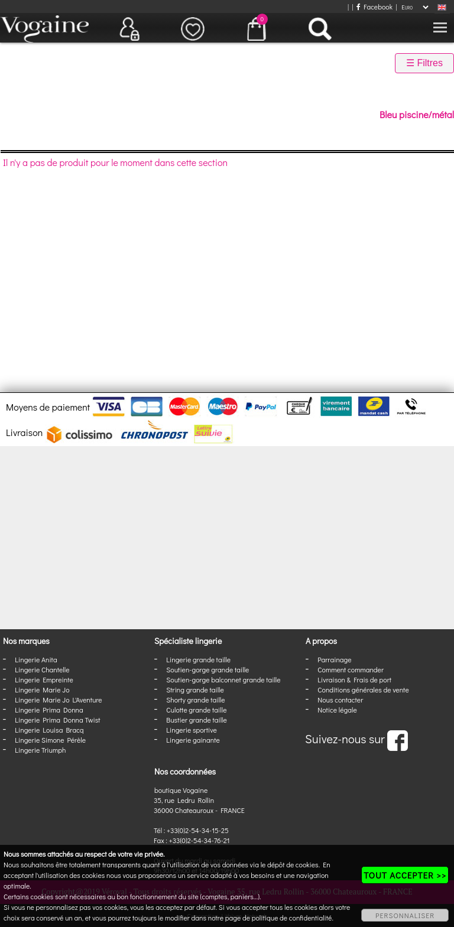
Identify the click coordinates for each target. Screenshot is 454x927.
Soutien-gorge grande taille (207, 669)
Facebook (374, 6)
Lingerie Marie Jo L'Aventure (58, 699)
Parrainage (334, 659)
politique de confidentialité (292, 917)
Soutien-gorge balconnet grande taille (223, 679)
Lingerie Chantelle (42, 669)
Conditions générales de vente (362, 689)
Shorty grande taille (195, 699)
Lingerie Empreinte (44, 679)
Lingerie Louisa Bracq (49, 729)
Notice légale (336, 709)
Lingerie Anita (36, 659)
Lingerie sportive (191, 729)
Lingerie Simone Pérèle (50, 739)
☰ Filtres (424, 63)
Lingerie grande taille (198, 659)
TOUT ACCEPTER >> (405, 875)
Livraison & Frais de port (354, 679)
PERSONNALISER (404, 915)
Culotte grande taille (196, 709)
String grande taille (195, 689)
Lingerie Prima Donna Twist (57, 719)
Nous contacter (340, 699)
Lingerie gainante (193, 739)
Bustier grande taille (196, 719)
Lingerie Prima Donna (49, 709)
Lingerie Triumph (40, 749)
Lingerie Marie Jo (42, 689)
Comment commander (350, 669)
